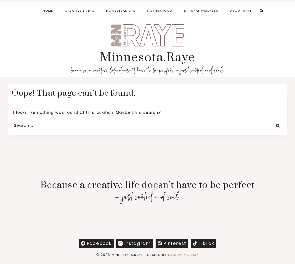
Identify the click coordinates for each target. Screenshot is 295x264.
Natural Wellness (201, 11)
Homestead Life (120, 11)
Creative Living (80, 11)
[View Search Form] (261, 10)
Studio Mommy (183, 255)
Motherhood (159, 11)
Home (48, 11)
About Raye (241, 11)
